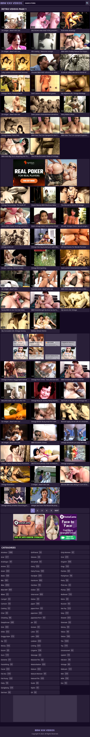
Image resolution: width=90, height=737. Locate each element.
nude (35, 683)
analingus (6, 561)
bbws (5, 594)
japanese (36, 613)
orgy (65, 566)
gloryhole (36, 561)
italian (35, 599)
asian (5, 571)
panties (65, 571)
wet (64, 673)
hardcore (36, 580)
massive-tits (37, 659)
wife (65, 678)
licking (36, 645)
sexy (65, 613)
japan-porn (37, 608)
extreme (6, 659)
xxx (64, 683)
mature (36, 669)
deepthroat (7, 622)
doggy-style (8, 636)
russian (66, 603)
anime (5, 566)
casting (5, 608)
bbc (4, 580)
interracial (37, 594)
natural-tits (37, 678)
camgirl (6, 599)
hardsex (36, 585)
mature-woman (38, 673)
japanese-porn (38, 617)
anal (5, 557)
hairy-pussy (37, 571)
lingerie (36, 650)
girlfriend (36, 552)
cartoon (6, 603)
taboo (65, 631)
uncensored (67, 650)
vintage (65, 664)
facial (5, 669)
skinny (65, 627)
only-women (67, 552)
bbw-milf (6, 589)
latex (35, 631)
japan (35, 603)
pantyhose (67, 575)
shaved (66, 617)
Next (57, 511)
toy (64, 645)
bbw (5, 585)
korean (35, 627)
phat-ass (66, 585)
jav (34, 622)
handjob (36, 575)
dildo (5, 631)
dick (5, 627)
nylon (35, 687)
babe (5, 575)
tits (65, 641)
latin (35, 636)
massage (36, 655)
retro (65, 599)
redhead (66, 594)
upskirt (65, 655)
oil (34, 692)
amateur (7, 552)
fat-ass (6, 673)
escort (5, 650)
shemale (66, 622)
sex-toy (66, 608)
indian (35, 589)
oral (65, 557)
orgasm (66, 561)
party (65, 580)
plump (65, 589)
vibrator (66, 659)
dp (4, 641)
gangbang (7, 687)
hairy (35, 566)
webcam (66, 669)
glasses (35, 557)
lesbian (36, 641)
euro (5, 655)
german (6, 692)
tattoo (65, 636)
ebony (5, 645)
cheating (6, 617)
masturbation (38, 664)
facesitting (7, 664)
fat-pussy (7, 678)
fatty (5, 683)
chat (4, 613)
